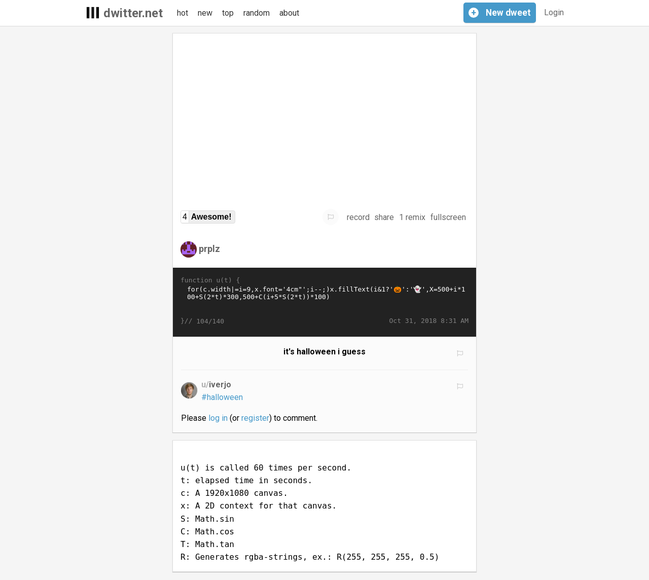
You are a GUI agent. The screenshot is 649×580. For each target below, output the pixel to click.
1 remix (412, 217)
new (205, 13)
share (384, 217)
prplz (209, 248)
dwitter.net (133, 13)
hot (182, 13)
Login (554, 12)
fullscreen (448, 217)
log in (218, 418)
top (228, 13)
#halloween (222, 397)
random (256, 13)
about (289, 13)
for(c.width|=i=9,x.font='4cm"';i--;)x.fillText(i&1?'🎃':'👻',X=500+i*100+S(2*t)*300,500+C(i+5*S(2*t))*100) (324, 300)
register (255, 418)
